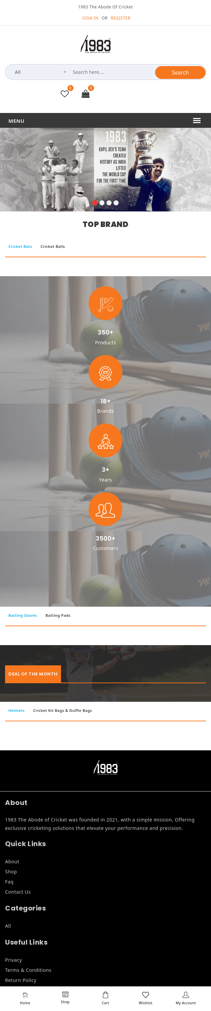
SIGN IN (90, 18)
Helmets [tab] (16, 710)
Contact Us (18, 892)
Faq (9, 881)
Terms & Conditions (28, 970)
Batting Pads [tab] (58, 615)
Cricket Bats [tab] (20, 246)
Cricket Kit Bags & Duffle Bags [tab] (62, 710)
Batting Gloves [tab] (22, 615)
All (8, 926)
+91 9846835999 (132, 95)
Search (180, 72)
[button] (94, 203)
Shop (11, 871)
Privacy (13, 960)
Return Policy (20, 980)
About (12, 861)
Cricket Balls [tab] (52, 246)
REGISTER (120, 18)
